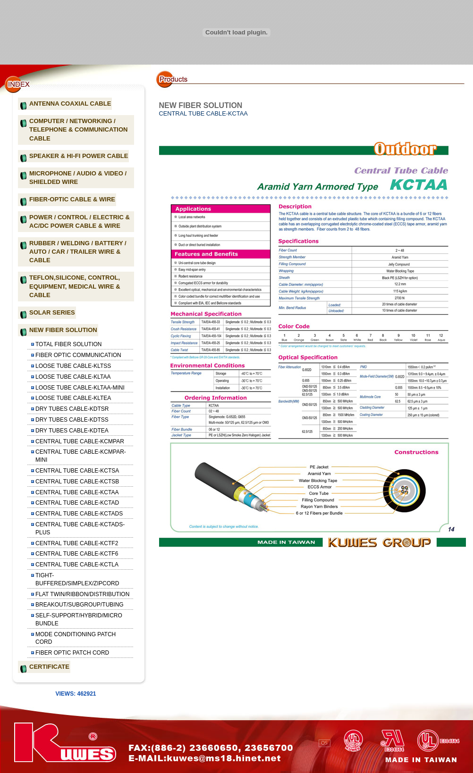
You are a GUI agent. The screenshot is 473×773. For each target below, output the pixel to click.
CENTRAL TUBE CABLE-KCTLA (76, 564)
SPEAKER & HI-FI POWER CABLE (78, 155)
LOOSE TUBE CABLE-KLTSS (73, 366)
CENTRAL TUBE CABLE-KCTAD (77, 502)
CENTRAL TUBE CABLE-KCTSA (77, 470)
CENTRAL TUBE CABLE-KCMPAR (79, 441)
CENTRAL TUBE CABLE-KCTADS (79, 513)
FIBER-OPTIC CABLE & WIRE (72, 199)
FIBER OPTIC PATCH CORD (72, 652)
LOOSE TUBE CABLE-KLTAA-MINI (80, 387)
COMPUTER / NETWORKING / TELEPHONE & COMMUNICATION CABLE (78, 129)
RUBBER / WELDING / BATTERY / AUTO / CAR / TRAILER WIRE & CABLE (78, 252)
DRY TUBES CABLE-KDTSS (72, 419)
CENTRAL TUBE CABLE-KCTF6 (76, 553)
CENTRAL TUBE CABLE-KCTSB (77, 481)
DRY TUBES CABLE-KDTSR (72, 409)
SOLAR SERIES (52, 312)
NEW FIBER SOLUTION (63, 329)
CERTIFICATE (49, 666)
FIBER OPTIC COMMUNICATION (78, 355)
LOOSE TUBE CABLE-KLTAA (72, 377)
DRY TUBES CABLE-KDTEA (72, 430)
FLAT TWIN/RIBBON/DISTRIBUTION (82, 594)
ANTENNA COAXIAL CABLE (70, 103)
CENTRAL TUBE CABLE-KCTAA (76, 492)
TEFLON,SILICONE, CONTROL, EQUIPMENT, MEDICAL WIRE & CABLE (74, 286)
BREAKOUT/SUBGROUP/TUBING (79, 604)
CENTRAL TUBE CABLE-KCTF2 (76, 543)
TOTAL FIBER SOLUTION (68, 344)
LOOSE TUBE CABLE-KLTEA (73, 398)
